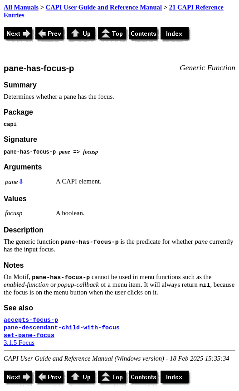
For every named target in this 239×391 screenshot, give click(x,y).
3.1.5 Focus (19, 342)
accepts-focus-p (31, 320)
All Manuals (21, 7)
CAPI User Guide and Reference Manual (104, 7)
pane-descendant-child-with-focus (62, 327)
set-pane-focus (29, 335)
